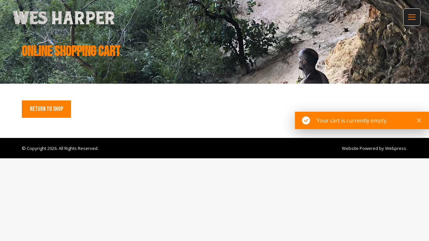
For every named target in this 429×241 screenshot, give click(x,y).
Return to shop (46, 108)
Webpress (395, 148)
